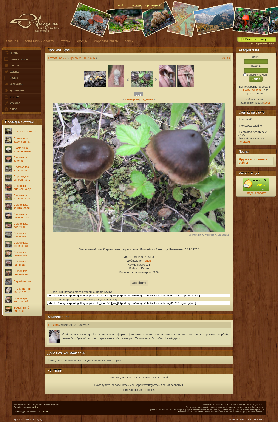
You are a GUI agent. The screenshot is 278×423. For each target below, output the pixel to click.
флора (11, 65)
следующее (147, 99)
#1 (49, 324)
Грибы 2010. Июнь (82, 58)
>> (228, 58)
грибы (11, 53)
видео (11, 78)
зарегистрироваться (146, 5)
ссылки (12, 103)
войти (122, 5)
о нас (10, 109)
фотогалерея (16, 59)
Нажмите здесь (253, 89)
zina (56, 324)
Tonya (147, 260)
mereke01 (244, 141)
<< (223, 58)
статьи (11, 96)
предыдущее (132, 99)
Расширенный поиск (262, 43)
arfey (35, 407)
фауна (11, 71)
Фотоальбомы (57, 58)
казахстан (13, 84)
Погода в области (255, 193)
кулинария (14, 90)
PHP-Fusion (42, 412)
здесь (267, 102)
